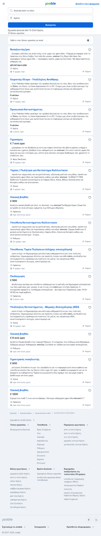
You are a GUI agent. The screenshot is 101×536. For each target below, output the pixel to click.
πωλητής (68, 489)
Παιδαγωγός (17, 276)
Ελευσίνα (41, 455)
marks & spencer (71, 499)
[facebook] (88, 519)
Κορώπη (40, 459)
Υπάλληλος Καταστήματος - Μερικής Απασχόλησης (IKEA (44, 307)
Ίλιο (38, 433)
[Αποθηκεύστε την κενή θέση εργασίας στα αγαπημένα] (90, 50)
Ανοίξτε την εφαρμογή (87, 4)
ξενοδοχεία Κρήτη (18, 507)
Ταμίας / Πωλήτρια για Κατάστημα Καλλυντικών (39, 170)
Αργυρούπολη (43, 452)
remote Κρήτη (16, 485)
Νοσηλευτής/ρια (20, 49)
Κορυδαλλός (42, 441)
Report (86, 71)
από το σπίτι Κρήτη (72, 429)
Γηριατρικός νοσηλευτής (24, 359)
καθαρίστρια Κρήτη (18, 500)
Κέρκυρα (40, 444)
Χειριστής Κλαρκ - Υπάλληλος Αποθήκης (34, 79)
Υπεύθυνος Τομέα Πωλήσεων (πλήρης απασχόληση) (41, 249)
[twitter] (96, 519)
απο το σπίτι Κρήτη (72, 433)
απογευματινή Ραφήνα (74, 485)
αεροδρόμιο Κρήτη (18, 492)
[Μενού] (3, 3)
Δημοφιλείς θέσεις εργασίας (49, 474)
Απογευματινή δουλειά (20, 429)
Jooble (17, 532)
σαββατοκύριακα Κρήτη (20, 488)
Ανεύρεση (50, 25)
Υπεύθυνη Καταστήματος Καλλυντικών (33, 222)
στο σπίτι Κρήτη (71, 437)
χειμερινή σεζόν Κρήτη (20, 474)
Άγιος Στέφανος (44, 429)
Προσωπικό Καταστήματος (26, 109)
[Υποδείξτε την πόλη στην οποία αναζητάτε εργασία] (50, 18)
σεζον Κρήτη (15, 481)
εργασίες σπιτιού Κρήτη (74, 441)
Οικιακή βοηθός (19, 197)
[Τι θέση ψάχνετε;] (50, 10)
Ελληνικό (41, 463)
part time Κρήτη (17, 496)
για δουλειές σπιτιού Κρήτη (76, 444)
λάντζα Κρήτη (16, 503)
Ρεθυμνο (41, 448)
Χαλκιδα (40, 437)
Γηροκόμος (16, 139)
